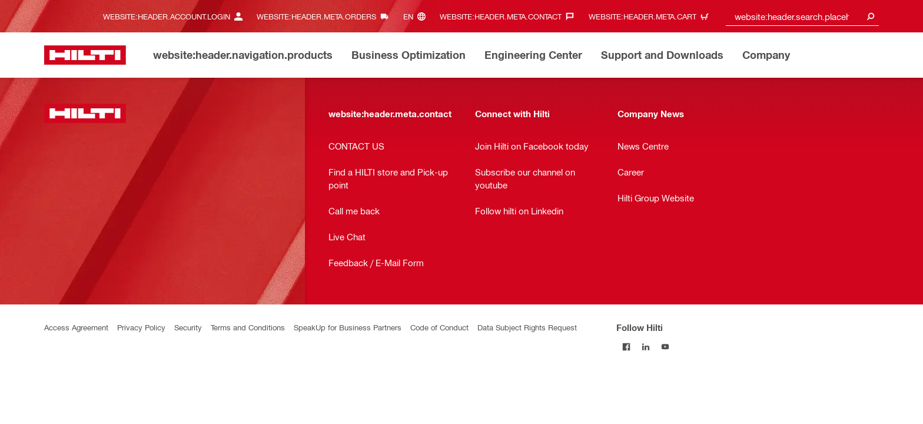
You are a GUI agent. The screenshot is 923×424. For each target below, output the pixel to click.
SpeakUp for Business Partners (347, 327)
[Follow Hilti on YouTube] (665, 346)
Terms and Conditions (248, 327)
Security (188, 327)
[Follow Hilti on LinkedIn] (645, 346)
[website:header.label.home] (85, 55)
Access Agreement (76, 327)
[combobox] (802, 16)
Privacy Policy (141, 327)
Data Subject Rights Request (527, 327)
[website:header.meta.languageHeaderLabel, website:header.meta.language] (417, 16)
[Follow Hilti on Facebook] (626, 346)
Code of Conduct (439, 327)
